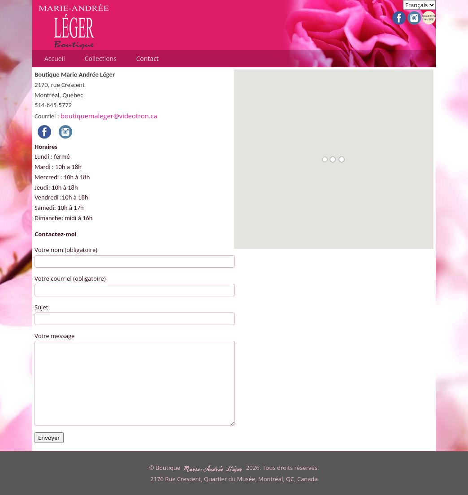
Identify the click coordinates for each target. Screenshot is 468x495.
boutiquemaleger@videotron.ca (109, 115)
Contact (147, 58)
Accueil (54, 58)
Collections (101, 58)
